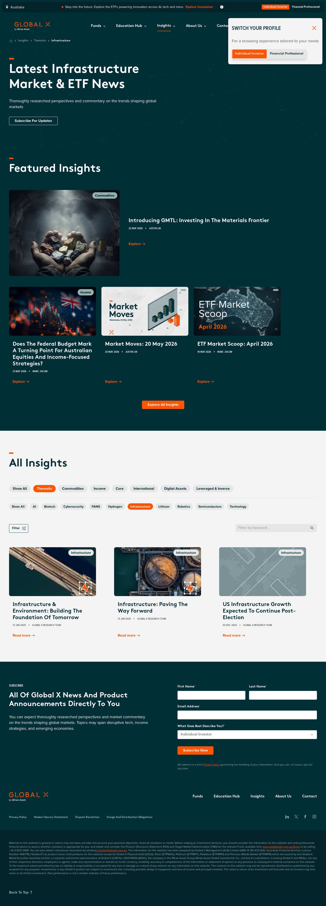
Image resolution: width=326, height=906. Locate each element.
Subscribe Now (195, 750)
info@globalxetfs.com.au (112, 850)
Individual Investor (249, 53)
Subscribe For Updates (33, 120)
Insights (23, 40)
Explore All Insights (163, 404)
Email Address (188, 706)
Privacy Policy (212, 764)
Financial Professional (286, 53)
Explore (137, 244)
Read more (24, 635)
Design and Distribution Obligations (130, 817)
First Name (185, 686)
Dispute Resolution (87, 817)
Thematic (40, 40)
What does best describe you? (200, 726)
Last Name (257, 686)
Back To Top (21, 892)
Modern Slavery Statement (51, 817)
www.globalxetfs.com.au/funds (281, 847)
